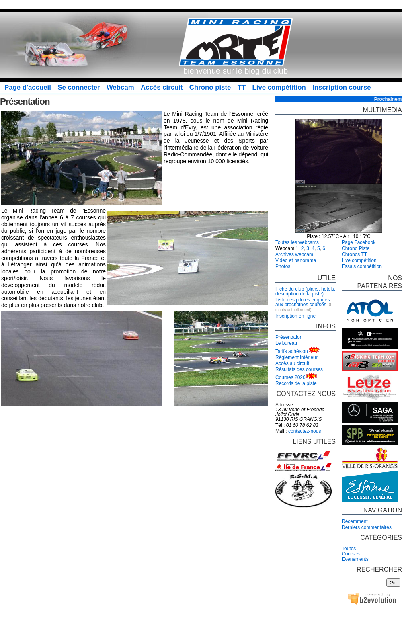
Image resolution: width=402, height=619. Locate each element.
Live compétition (279, 87)
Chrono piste (210, 87)
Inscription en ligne (295, 316)
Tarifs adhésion (291, 351)
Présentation (288, 337)
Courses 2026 (290, 377)
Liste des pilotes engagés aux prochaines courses (302, 302)
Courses (351, 554)
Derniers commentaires (367, 527)
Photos (282, 266)
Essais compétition (362, 266)
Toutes (349, 548)
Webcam (120, 87)
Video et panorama (295, 260)
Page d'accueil (27, 87)
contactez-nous (304, 431)
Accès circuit (162, 87)
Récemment (355, 521)
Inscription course (341, 87)
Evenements (355, 559)
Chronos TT (354, 254)
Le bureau (286, 343)
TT (242, 87)
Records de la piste (296, 383)
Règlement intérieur (296, 357)
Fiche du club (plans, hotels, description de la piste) (305, 291)
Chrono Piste (355, 248)
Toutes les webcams (297, 242)
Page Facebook (358, 242)
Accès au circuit (292, 363)
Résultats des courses (299, 369)
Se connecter (78, 87)
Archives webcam (294, 254)
